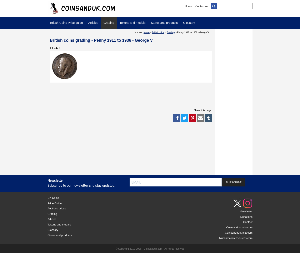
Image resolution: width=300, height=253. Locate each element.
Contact (247, 222)
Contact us (201, 6)
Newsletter (246, 211)
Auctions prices (57, 208)
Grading (109, 22)
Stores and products (164, 22)
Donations (246, 216)
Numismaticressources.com (235, 238)
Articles (93, 22)
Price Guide (55, 203)
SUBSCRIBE (233, 182)
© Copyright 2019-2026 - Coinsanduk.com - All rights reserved (150, 248)
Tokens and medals (132, 22)
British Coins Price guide (66, 22)
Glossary (189, 22)
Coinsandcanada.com (239, 227)
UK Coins (53, 197)
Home (188, 6)
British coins (158, 32)
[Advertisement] (125, 95)
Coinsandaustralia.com (238, 232)
